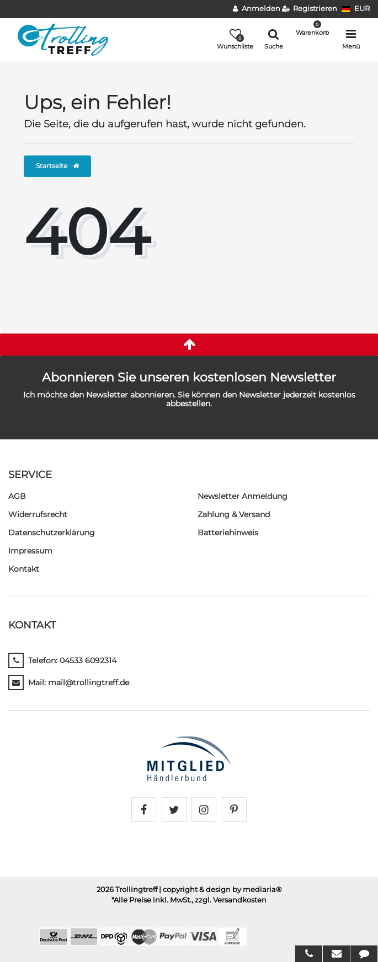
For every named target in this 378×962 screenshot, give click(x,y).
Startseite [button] (57, 166)
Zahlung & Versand (234, 514)
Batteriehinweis (228, 533)
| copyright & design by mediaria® (220, 889)
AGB (17, 496)
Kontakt (23, 569)
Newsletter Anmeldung (243, 496)
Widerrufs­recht (37, 514)
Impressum (30, 551)
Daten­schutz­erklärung (51, 533)
